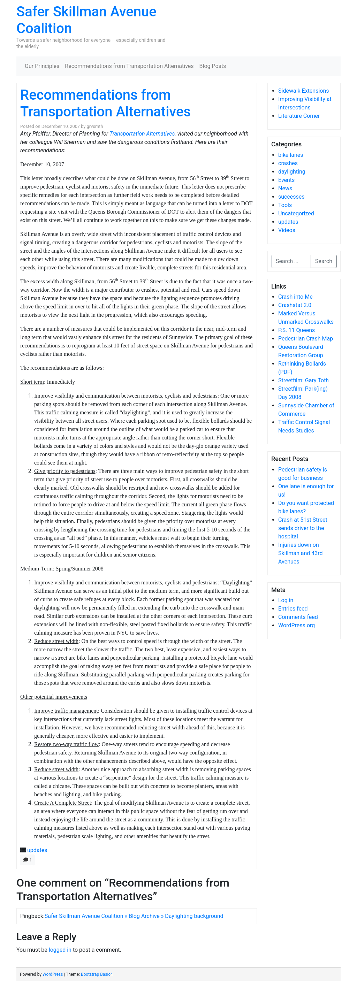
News (285, 188)
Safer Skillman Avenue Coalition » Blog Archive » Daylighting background (134, 916)
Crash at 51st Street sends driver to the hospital (302, 528)
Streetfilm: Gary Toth (303, 380)
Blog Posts (212, 66)
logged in (60, 949)
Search (323, 261)
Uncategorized (296, 213)
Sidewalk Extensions (303, 90)
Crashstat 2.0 (294, 305)
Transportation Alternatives (142, 133)
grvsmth (95, 126)
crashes (288, 163)
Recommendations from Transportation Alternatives (129, 66)
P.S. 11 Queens (296, 330)
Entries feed (293, 608)
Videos (286, 230)
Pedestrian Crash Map (305, 338)
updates (37, 850)
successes (291, 196)
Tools (285, 205)
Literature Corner (299, 116)
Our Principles (42, 66)
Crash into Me (295, 296)
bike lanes (290, 155)
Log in (285, 600)
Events (286, 180)
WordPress (53, 974)
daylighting (291, 171)
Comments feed (298, 617)
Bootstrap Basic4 (97, 974)
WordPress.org (296, 625)
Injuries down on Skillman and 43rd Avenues (300, 553)
